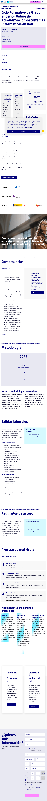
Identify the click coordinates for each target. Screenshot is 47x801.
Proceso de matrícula (6, 26)
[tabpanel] (35, 759)
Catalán (34, 778)
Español (28, 778)
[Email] (35, 748)
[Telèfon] (38, 758)
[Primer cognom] (35, 733)
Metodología (4, 16)
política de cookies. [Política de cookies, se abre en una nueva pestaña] (29, 127)
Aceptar (12, 131)
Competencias (4, 13)
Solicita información (35, 1)
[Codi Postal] (29, 753)
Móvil (28, 768)
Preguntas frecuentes (4, 798)
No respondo (40, 744)
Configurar (34, 131)
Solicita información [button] (32, 789)
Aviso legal (10, 798)
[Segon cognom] (35, 738)
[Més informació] (34, 40)
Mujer (32, 741)
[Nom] (35, 728)
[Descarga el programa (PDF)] (9, 171)
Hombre (37, 741)
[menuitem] (23, 9)
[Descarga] (37, 286)
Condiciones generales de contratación (22, 798)
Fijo (27, 766)
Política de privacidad (14, 798)
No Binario (33, 744)
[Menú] (45, 1)
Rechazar (23, 131)
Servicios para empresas (28, 798)
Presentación (4, 9)
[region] (23, 126)
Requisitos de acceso (6, 23)
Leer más (4, 328)
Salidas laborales (5, 20)
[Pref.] (27, 758)
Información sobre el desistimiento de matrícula (17, 594)
